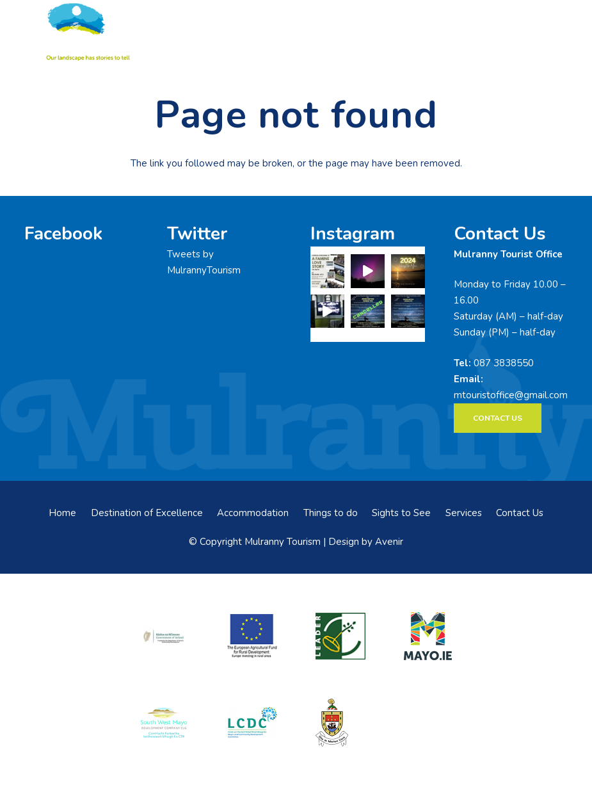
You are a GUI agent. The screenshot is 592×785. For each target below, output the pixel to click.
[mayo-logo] (428, 636)
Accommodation (253, 512)
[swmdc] (164, 723)
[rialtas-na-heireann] (164, 636)
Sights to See (401, 512)
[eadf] (252, 637)
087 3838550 (504, 363)
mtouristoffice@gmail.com (511, 395)
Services (463, 512)
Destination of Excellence (147, 512)
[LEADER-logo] (340, 636)
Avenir (389, 541)
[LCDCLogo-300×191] (252, 723)
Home (62, 512)
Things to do (330, 512)
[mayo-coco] (340, 723)
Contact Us (519, 512)
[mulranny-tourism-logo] (86, 32)
